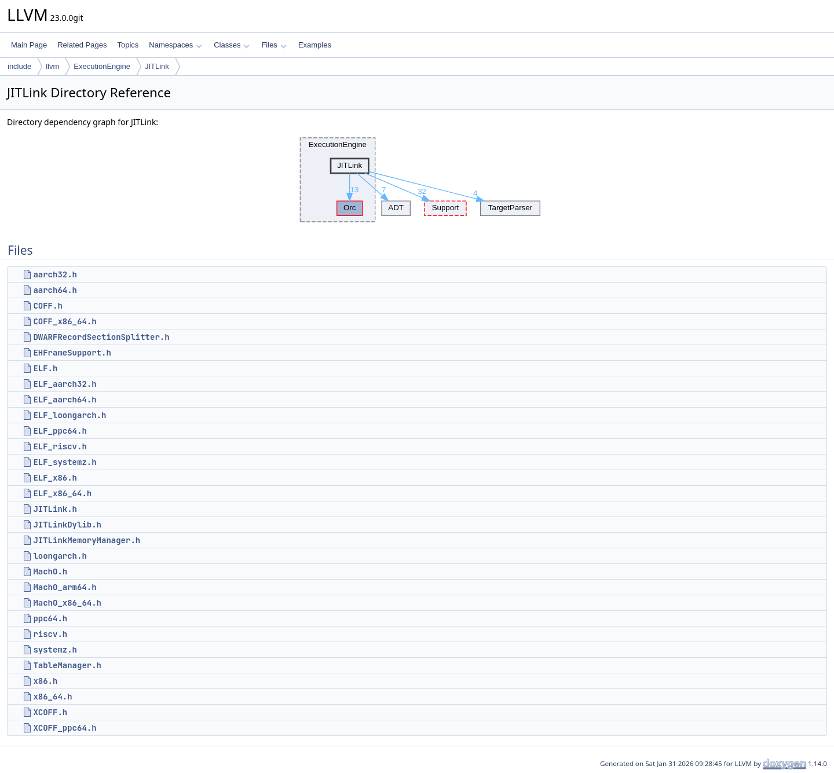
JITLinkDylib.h (67, 524)
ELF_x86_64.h (62, 493)
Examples (314, 45)
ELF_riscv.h (59, 446)
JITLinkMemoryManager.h (86, 540)
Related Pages (82, 45)
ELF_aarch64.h (64, 399)
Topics (127, 45)
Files (273, 45)
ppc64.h (50, 618)
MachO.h (50, 571)
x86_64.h (52, 696)
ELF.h (45, 368)
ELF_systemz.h (64, 462)
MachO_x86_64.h (67, 603)
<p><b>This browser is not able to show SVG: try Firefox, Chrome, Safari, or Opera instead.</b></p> (417, 180)
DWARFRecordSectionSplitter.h (101, 337)
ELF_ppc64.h (59, 431)
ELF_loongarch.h (69, 415)
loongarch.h (59, 556)
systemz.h (55, 649)
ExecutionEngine (102, 66)
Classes (232, 45)
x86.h (45, 681)
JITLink (157, 66)
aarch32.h (55, 274)
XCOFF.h (50, 712)
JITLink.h (55, 509)
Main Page (29, 45)
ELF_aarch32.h (64, 384)
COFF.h (47, 306)
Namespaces (175, 45)
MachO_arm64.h (64, 587)
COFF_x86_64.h (64, 321)
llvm (52, 66)
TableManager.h (67, 665)
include (19, 66)
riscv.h (50, 634)
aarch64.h (55, 290)
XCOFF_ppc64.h (64, 728)
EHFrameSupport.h (72, 352)
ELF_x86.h (55, 477)
